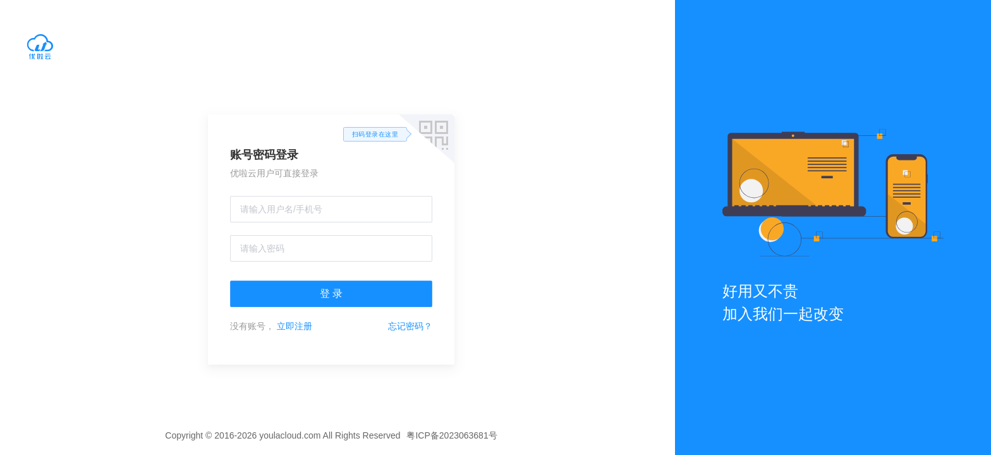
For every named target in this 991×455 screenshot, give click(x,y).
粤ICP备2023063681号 (451, 435)
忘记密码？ (410, 326)
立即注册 (294, 326)
